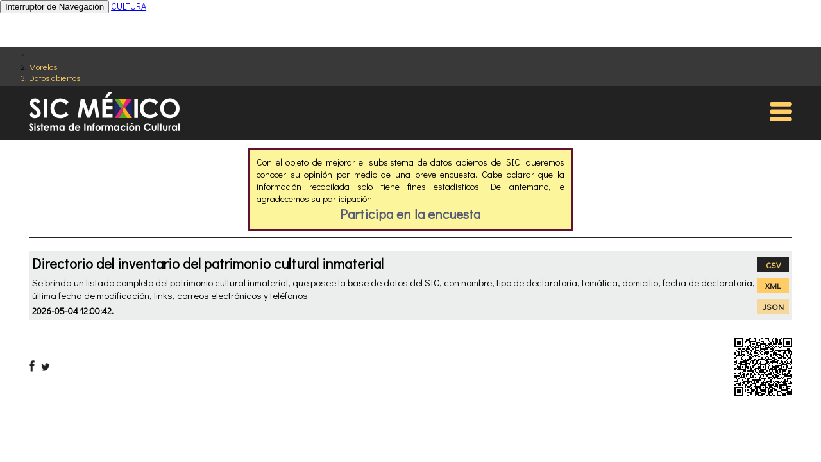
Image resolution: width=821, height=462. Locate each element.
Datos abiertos (54, 77)
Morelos (43, 66)
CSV (773, 264)
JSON (773, 306)
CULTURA (128, 6)
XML (773, 285)
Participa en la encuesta (410, 214)
